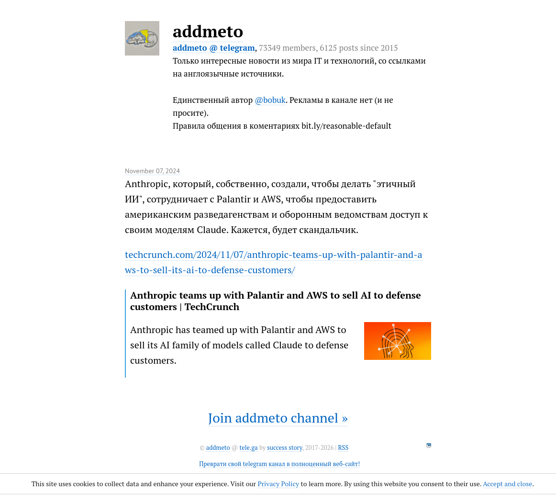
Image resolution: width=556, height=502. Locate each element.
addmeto (208, 31)
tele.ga (249, 448)
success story (284, 448)
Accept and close (507, 483)
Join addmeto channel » (278, 417)
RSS (343, 448)
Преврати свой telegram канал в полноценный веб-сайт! (279, 464)
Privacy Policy (278, 483)
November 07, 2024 (152, 171)
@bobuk (270, 99)
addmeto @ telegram (214, 47)
